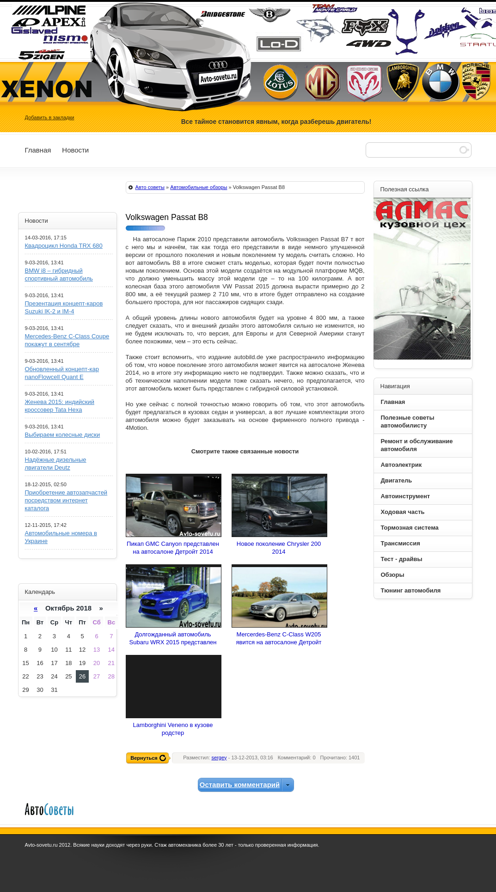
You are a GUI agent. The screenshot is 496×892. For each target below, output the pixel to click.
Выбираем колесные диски (62, 434)
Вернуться (144, 758)
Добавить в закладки (49, 117)
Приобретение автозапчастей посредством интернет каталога (66, 500)
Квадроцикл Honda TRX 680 (64, 245)
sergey (219, 757)
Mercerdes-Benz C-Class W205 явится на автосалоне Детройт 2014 (278, 642)
